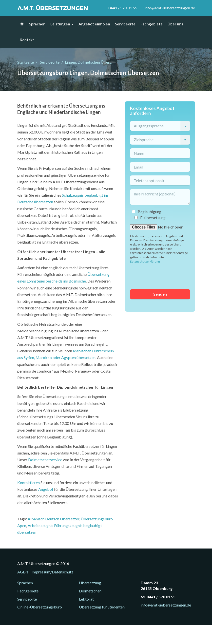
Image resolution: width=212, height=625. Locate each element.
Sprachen (37, 24)
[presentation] (167, 275)
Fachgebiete (151, 24)
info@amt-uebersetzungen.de (170, 7)
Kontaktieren (28, 482)
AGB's (22, 571)
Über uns (175, 24)
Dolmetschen (90, 590)
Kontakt (27, 40)
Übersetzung (90, 582)
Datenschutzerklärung (145, 261)
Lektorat (86, 599)
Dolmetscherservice (45, 459)
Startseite (25, 62)
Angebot (45, 489)
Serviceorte (125, 24)
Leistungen (60, 24)
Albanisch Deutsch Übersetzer (53, 518)
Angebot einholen (94, 24)
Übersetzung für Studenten (102, 607)
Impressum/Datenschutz (52, 571)
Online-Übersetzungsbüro (39, 607)
